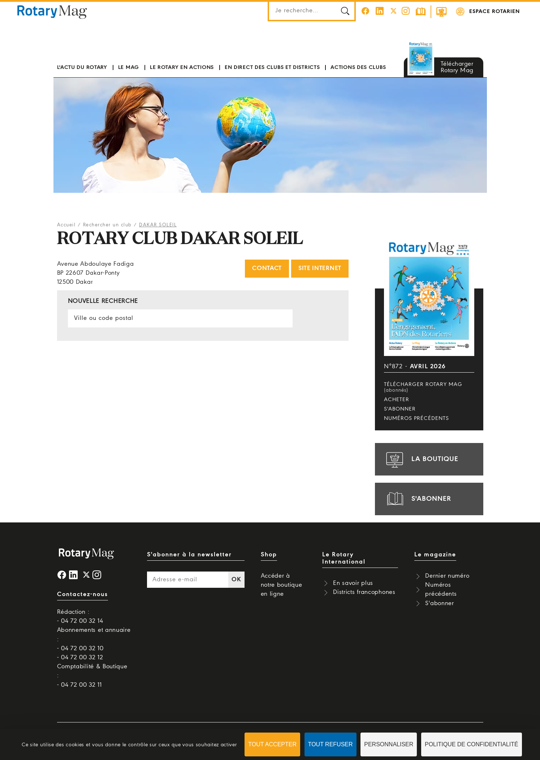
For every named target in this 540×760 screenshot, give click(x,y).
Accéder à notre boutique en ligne (281, 585)
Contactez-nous (82, 594)
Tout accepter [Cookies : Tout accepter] (272, 744)
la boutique (421, 459)
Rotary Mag (52, 12)
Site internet (319, 268)
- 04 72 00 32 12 (80, 657)
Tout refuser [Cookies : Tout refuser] (330, 744)
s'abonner (417, 499)
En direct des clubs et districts (272, 67)
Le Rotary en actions (182, 67)
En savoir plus (353, 583)
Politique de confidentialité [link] (471, 744)
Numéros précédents (416, 418)
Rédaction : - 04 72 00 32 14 (80, 617)
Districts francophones (364, 592)
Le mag (128, 67)
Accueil (66, 225)
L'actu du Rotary (82, 67)
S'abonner (400, 409)
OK (236, 579)
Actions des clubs (358, 67)
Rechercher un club (107, 225)
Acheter (396, 400)
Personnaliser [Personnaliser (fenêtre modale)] (388, 744)
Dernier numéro (447, 576)
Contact (267, 268)
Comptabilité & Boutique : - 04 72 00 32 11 (92, 675)
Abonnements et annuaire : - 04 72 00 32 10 (94, 639)
